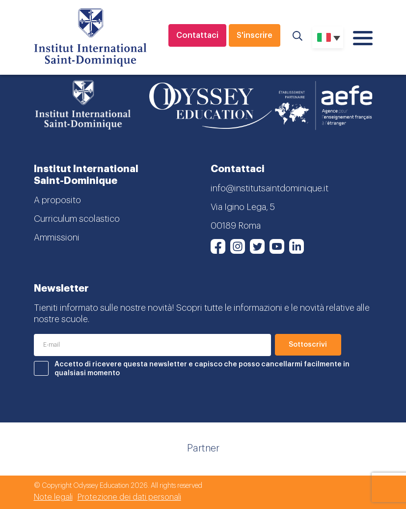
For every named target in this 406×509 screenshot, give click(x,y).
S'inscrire (254, 35)
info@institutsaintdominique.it (269, 188)
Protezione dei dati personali (129, 497)
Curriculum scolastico (77, 218)
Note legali (53, 497)
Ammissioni (57, 237)
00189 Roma (236, 225)
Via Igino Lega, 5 (243, 207)
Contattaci (197, 35)
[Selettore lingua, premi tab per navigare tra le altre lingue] (327, 37)
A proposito (57, 200)
